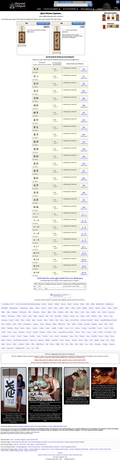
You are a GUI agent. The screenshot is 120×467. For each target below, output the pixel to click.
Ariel (88, 316)
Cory (51, 336)
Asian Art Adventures (40, 444)
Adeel (50, 308)
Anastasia (111, 312)
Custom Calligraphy (52, 9)
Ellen (71, 344)
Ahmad (91, 308)
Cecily (9, 332)
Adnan (67, 308)
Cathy (111, 328)
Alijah (49, 312)
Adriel (79, 308)
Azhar (46, 320)
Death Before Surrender (21, 340)
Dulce (14, 344)
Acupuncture (24, 308)
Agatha (85, 308)
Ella (67, 344)
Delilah (47, 340)
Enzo (28, 348)
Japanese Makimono (34, 449)
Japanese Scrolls (93, 449)
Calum (48, 328)
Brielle (3, 328)
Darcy (112, 336)
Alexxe (44, 312)
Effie (33, 344)
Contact (100, 9)
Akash (115, 308)
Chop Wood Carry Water (65, 332)
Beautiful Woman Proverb (109, 320)
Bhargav (48, 324)
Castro (106, 328)
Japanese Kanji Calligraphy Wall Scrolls (26, 426)
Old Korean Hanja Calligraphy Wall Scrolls (54, 426)
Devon (81, 340)
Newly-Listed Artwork (32, 439)
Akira (8, 312)
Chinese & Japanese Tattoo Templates (74, 442)
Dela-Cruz (33, 340)
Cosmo (56, 336)
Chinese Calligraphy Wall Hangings (59, 449)
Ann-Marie (58, 316)
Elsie (91, 344)
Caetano (34, 328)
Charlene (42, 332)
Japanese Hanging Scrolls (16, 450)
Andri (24, 316)
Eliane (52, 344)
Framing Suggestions (21, 446)
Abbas (82, 304)
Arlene (106, 316)
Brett (106, 324)
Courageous (64, 336)
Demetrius (55, 340)
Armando (4, 320)
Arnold (11, 320)
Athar (22, 320)
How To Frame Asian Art (34, 446)
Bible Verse (61, 324)
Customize (43, 23)
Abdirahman (109, 304)
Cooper (25, 336)
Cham (15, 332)
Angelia (41, 316)
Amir (99, 312)
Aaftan (44, 304)
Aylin (33, 320)
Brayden (94, 324)
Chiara (49, 332)
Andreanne (11, 316)
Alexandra (36, 312)
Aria (77, 316)
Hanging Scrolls (45, 449)
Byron (28, 328)
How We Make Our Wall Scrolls (19, 442)
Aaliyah (57, 304)
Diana (86, 340)
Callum (41, 328)
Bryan (17, 328)
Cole (114, 332)
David (3, 340)
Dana (88, 336)
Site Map (60, 452)
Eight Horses (40, 344)
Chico (54, 332)
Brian (111, 324)
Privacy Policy (51, 455)
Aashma (75, 304)
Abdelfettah (100, 304)
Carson (100, 328)
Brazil (100, 324)
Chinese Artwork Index (105, 449)
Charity (35, 332)
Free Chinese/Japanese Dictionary (50, 446)
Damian (82, 336)
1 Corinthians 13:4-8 (7, 304)
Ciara (83, 332)
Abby (92, 304)
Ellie (76, 344)
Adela (56, 308)
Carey (66, 328)
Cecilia (3, 332)
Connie (19, 336)
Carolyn (84, 328)
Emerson (112, 344)
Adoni (73, 308)
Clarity (100, 332)
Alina (54, 312)
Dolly (3, 344)
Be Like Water (74, 320)
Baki (56, 320)
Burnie (23, 328)
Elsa (86, 344)
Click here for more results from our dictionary (60, 278)
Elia (47, 344)
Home (39, 9)
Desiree (68, 340)
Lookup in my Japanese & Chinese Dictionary (61, 295)
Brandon (87, 324)
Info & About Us (87, 9)
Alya (71, 312)
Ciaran (89, 332)
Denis (62, 340)
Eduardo (21, 344)
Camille (60, 328)
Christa (77, 332)
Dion (107, 340)
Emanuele (98, 344)
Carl (71, 328)
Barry (61, 320)
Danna (101, 336)
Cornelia (45, 336)
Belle (19, 324)
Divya (112, 340)
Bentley (35, 324)
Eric (33, 348)
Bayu (66, 320)
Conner (12, 336)
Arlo (111, 316)
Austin (28, 320)
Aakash (50, 304)
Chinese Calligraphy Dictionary (68, 446)
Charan (29, 332)
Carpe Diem (92, 328)
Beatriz (96, 320)
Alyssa (77, 312)
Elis (63, 344)
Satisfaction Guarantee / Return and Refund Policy (69, 455)
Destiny (74, 340)
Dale (76, 336)
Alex (29, 312)
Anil (51, 316)
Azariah (39, 320)
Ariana (83, 316)
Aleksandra (23, 312)
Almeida (60, 312)
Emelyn (105, 344)
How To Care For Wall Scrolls (56, 442)
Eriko (37, 348)
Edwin (28, 344)
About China (22, 444)
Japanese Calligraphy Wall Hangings (78, 449)
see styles (35, 72)
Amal (82, 312)
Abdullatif (4, 308)
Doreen (9, 344)
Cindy (94, 332)
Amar (87, 312)
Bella (14, 324)
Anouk (72, 316)
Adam (31, 308)
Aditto (61, 308)
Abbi (87, 304)
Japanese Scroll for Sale (30, 450)
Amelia (93, 312)
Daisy (71, 336)
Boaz (68, 324)
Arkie (100, 316)
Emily (3, 348)
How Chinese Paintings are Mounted (37, 442)
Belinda (8, 324)
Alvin (66, 312)
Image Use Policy (42, 455)
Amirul (104, 312)
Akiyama (15, 312)
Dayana (9, 340)
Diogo (102, 340)
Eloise (81, 344)
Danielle (94, 336)
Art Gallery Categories (20, 439)
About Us (16, 444)
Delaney (40, 340)
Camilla (54, 328)
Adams (37, 308)
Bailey (51, 320)
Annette (65, 316)
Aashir (69, 304)
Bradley (80, 324)
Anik (47, 316)
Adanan (44, 308)
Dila (91, 340)
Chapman (22, 332)
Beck (2, 324)
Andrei (19, 316)
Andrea (3, 316)
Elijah (58, 344)
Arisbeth (94, 316)
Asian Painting (5, 450)
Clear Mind (107, 332)
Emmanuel (10, 348)
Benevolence (27, 324)
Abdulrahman (14, 308)
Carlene (77, 328)
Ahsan (104, 308)
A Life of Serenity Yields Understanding (28, 304)
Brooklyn (10, 328)
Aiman (110, 308)
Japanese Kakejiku (23, 449)
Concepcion (4, 336)
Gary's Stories (30, 444)
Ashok (17, 320)
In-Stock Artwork (70, 9)
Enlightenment (20, 348)
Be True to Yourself (86, 320)
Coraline (32, 336)
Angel (35, 316)
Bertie (42, 324)
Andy (29, 316)
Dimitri (97, 340)
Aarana (63, 304)
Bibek (54, 324)
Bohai (74, 324)
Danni (107, 336)
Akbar (3, 312)
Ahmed (97, 308)
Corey (38, 336)
